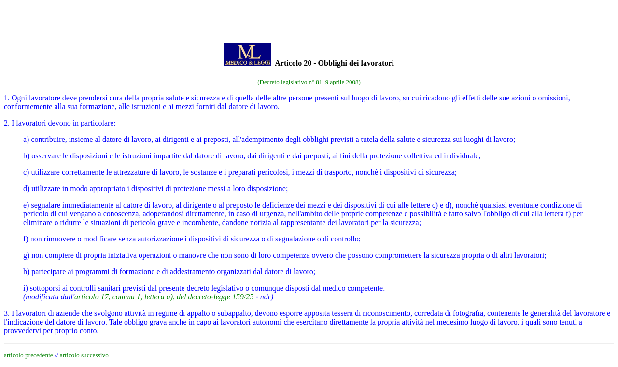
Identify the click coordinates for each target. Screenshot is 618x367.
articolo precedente (28, 355)
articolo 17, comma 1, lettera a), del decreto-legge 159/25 (163, 297)
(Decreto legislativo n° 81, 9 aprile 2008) (309, 81)
